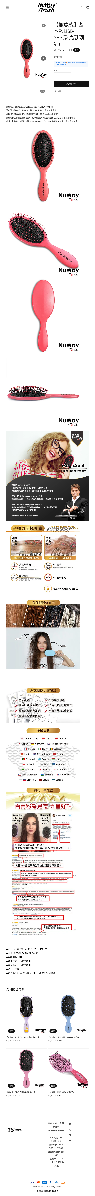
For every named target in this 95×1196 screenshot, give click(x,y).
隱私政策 (47, 1191)
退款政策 (55, 1191)
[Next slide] (43, 58)
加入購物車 (71, 83)
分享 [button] (57, 91)
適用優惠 (58, 57)
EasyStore (58, 1187)
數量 (55, 70)
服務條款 (40, 1191)
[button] (7, 7)
